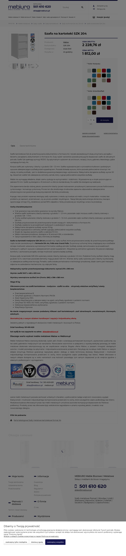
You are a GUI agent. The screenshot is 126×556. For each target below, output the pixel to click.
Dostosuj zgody (37, 542)
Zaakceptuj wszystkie (55, 542)
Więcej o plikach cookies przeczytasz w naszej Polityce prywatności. (31, 536)
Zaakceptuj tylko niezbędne (16, 542)
